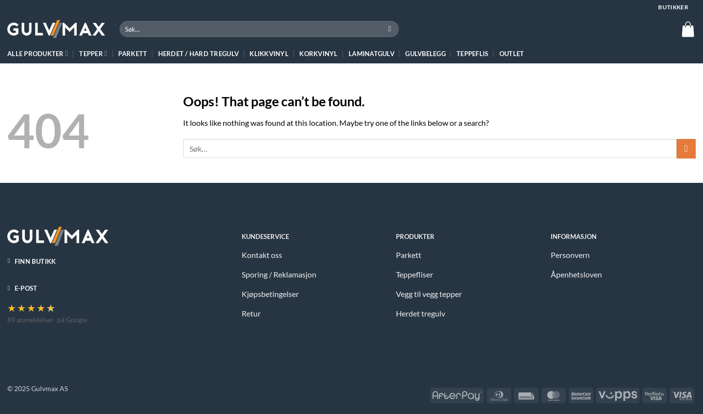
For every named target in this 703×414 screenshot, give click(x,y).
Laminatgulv (371, 54)
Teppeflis (472, 54)
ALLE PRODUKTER (37, 53)
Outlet (511, 54)
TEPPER (93, 53)
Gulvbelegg (425, 54)
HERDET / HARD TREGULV (198, 54)
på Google (72, 319)
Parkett (132, 54)
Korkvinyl (318, 54)
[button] (688, 29)
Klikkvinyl (269, 54)
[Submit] (390, 29)
